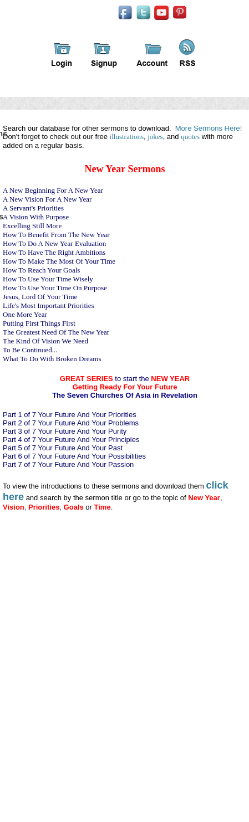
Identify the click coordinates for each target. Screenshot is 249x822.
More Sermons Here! (208, 128)
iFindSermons (84, 21)
